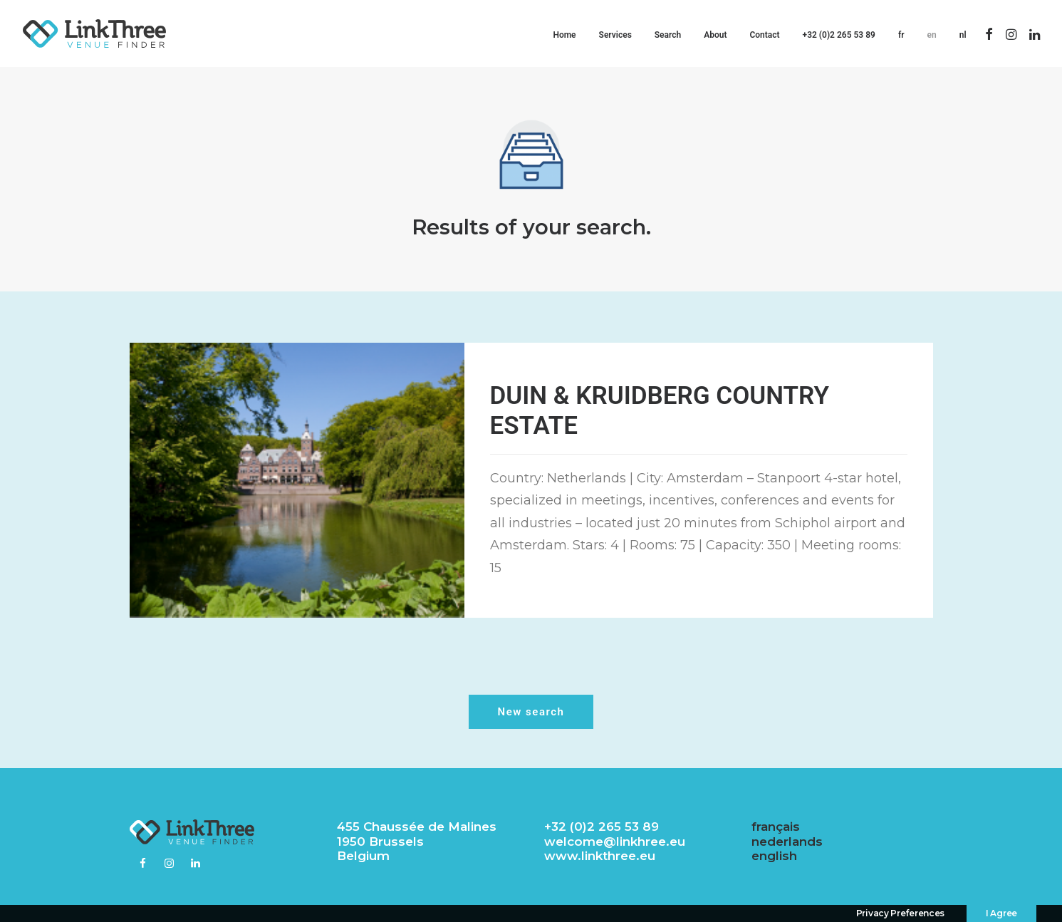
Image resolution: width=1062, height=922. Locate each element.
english (774, 856)
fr (901, 35)
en (932, 35)
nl (963, 35)
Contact (764, 35)
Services (615, 35)
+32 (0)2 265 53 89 (839, 35)
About (715, 35)
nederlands (787, 841)
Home (564, 35)
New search (531, 711)
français (775, 826)
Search (668, 35)
